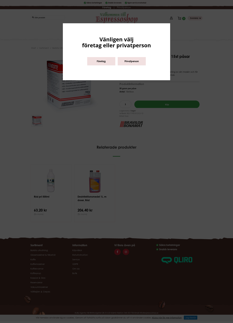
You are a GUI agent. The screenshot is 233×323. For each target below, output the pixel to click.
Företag (101, 61)
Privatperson (132, 61)
